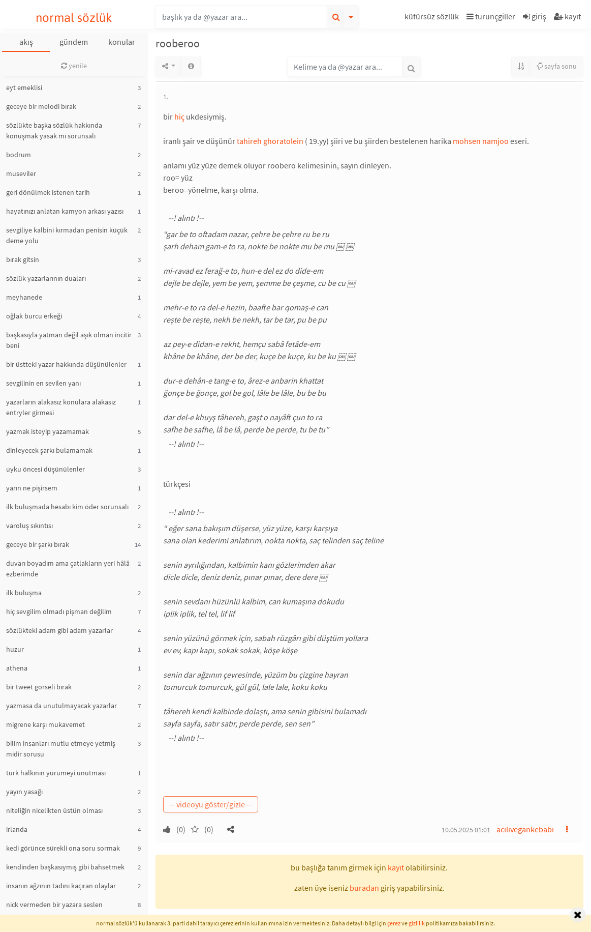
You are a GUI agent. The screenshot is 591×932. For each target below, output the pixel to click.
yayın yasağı (24, 791)
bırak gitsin (22, 259)
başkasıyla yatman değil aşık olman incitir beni (69, 340)
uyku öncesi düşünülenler (45, 469)
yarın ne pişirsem (31, 487)
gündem (73, 42)
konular (121, 42)
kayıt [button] (396, 867)
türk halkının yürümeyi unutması (56, 772)
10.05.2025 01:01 (466, 829)
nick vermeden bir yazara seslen (54, 904)
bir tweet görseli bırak (39, 686)
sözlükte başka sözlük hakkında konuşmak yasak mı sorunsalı (54, 130)
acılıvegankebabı (525, 829)
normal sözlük (74, 17)
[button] (433, 18)
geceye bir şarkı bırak (37, 544)
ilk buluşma (24, 592)
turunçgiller (490, 16)
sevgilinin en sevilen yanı (43, 383)
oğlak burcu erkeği (34, 316)
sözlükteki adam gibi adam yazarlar (59, 630)
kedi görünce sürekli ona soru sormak (63, 848)
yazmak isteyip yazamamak (47, 431)
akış (26, 42)
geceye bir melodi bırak (41, 106)
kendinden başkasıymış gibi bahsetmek (65, 866)
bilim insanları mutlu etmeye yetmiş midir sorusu (60, 749)
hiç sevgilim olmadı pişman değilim (59, 611)
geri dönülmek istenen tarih (48, 192)
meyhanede (24, 297)
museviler (21, 173)
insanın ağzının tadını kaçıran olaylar (61, 885)
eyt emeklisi (24, 87)
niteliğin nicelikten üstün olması (54, 810)
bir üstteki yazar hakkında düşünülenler (66, 364)
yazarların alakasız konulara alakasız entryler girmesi (61, 407)
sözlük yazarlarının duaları (46, 278)
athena (16, 668)
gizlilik (417, 923)
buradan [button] (364, 888)
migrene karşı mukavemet (45, 724)
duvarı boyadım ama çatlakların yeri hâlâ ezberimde (68, 568)
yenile (74, 65)
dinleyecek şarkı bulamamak (49, 450)
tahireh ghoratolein (270, 141)
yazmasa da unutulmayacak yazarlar (61, 705)
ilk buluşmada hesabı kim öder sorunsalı (67, 506)
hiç (179, 116)
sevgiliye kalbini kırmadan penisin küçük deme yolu (67, 235)
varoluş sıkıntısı (29, 525)
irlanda (16, 829)
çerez (393, 923)
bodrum (18, 154)
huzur (15, 649)
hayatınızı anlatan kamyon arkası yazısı (64, 211)
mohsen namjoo (481, 141)
